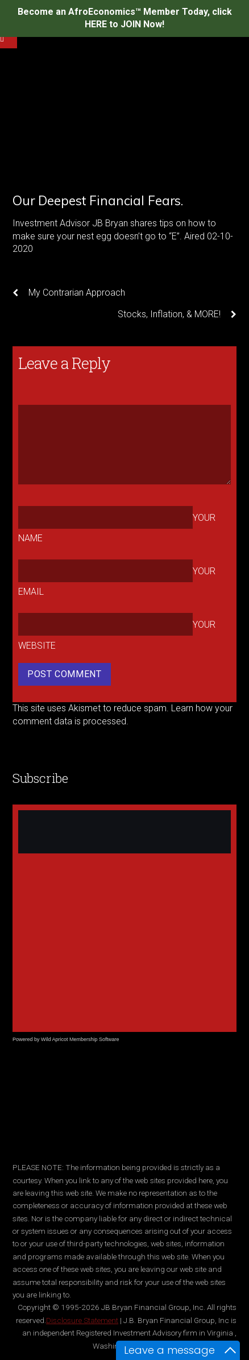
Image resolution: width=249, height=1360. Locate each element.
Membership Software (94, 1039)
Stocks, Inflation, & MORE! (177, 314)
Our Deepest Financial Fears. (98, 200)
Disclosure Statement (82, 1320)
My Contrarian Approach (69, 293)
